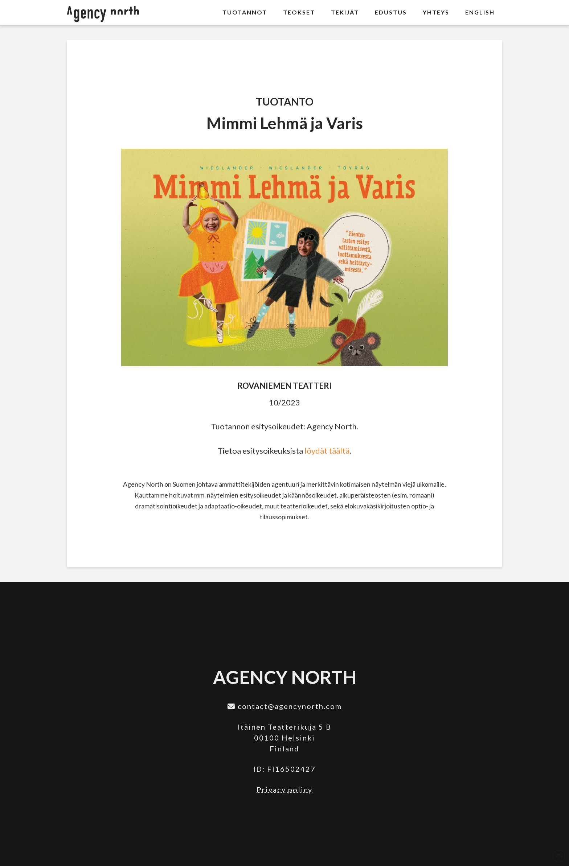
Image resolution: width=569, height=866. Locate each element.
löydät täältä (326, 450)
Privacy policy (284, 789)
